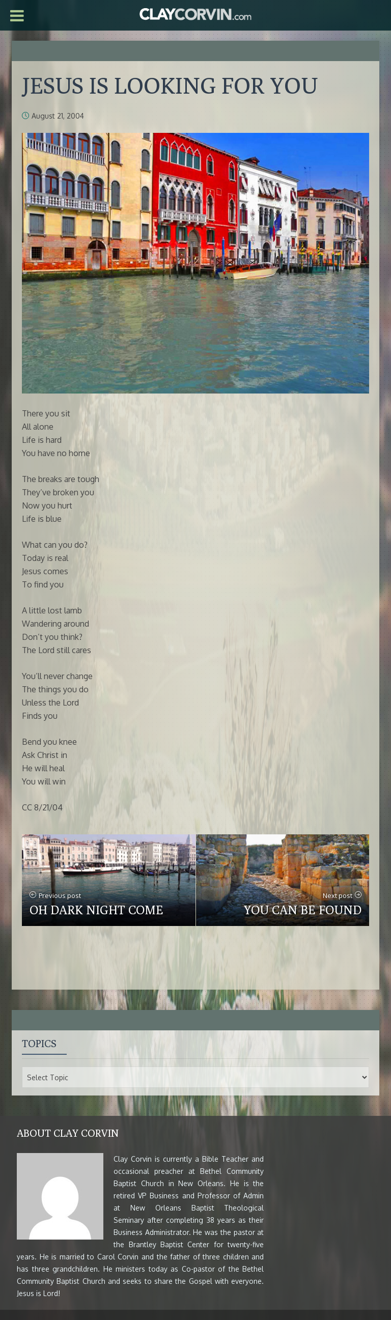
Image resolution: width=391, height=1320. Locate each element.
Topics (39, 1043)
